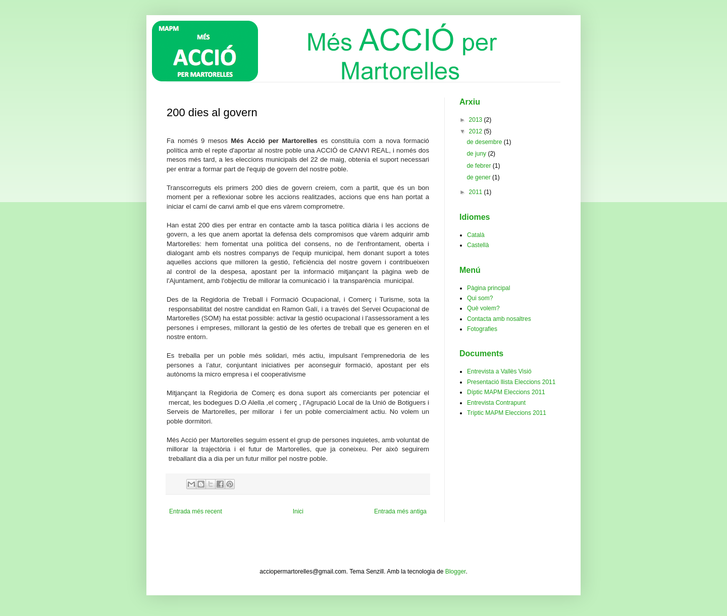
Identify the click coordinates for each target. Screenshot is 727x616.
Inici (298, 511)
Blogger (455, 571)
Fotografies (482, 329)
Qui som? (480, 298)
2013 (476, 119)
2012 (476, 131)
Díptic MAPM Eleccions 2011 (506, 392)
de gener (479, 177)
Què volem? (483, 308)
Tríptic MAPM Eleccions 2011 (506, 412)
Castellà (478, 245)
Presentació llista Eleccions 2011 (511, 382)
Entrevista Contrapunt (496, 402)
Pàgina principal (488, 288)
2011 (476, 192)
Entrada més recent (195, 511)
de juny (477, 153)
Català (476, 235)
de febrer (479, 165)
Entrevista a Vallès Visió (499, 371)
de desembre (484, 142)
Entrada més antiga (400, 511)
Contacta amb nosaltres (499, 318)
